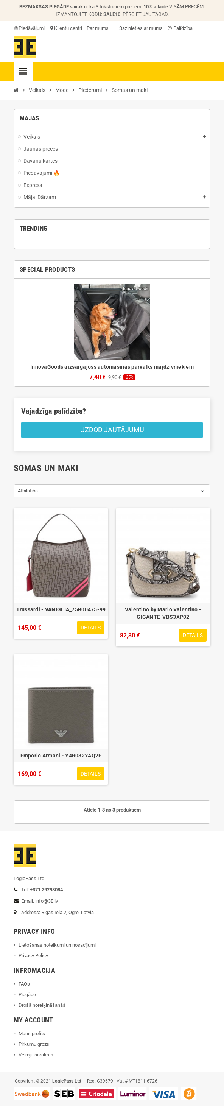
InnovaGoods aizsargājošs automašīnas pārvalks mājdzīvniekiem (112, 367)
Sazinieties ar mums (138, 28)
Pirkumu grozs (34, 1044)
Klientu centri (68, 28)
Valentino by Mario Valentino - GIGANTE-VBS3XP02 (163, 613)
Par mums (98, 28)
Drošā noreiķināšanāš (43, 1005)
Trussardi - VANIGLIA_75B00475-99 (61, 609)
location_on (52, 28)
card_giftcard (17, 28)
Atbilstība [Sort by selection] (28, 491)
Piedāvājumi (32, 28)
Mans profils (32, 1033)
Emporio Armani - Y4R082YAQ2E (61, 755)
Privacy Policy (33, 955)
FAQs (24, 984)
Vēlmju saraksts (36, 1055)
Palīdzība (180, 28)
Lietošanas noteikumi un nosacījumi (57, 945)
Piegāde (27, 994)
